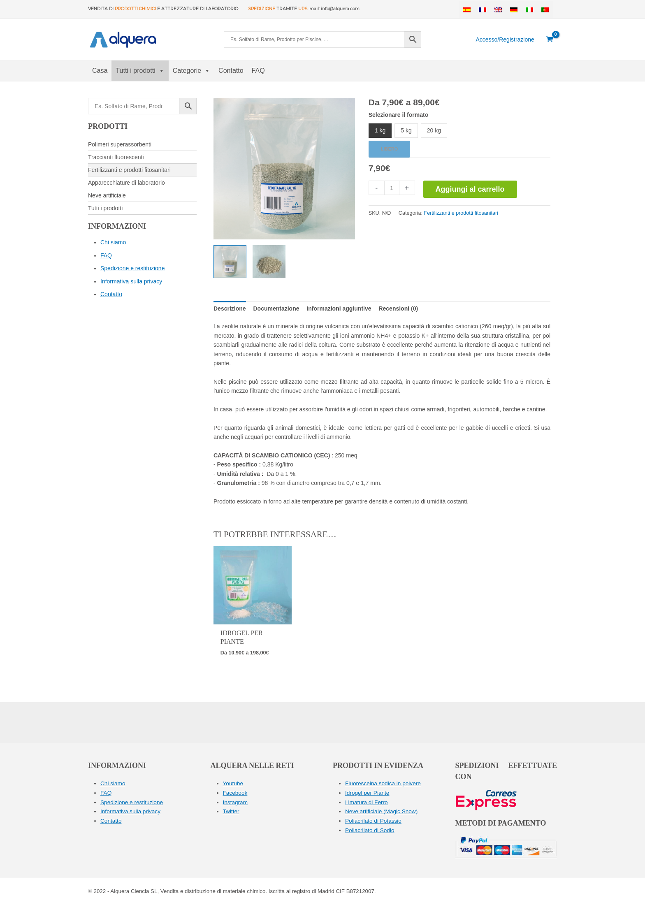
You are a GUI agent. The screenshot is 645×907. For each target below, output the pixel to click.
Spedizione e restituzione (132, 268)
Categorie (191, 70)
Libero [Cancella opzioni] (389, 148)
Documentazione (276, 308)
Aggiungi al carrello (470, 189)
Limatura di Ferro (367, 801)
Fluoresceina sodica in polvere (384, 783)
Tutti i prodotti (140, 70)
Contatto (230, 70)
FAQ (258, 70)
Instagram (235, 801)
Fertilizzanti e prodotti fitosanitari (461, 213)
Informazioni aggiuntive (338, 308)
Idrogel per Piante (368, 792)
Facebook (235, 792)
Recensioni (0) (398, 308)
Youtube (233, 783)
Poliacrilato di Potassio (374, 820)
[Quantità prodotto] (391, 188)
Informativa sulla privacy (131, 281)
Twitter (231, 810)
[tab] (229, 308)
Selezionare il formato (398, 114)
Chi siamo (113, 242)
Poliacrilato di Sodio (370, 829)
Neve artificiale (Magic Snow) (382, 810)
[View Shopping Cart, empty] (550, 39)
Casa (99, 70)
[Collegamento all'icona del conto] (505, 39)
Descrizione (229, 308)
